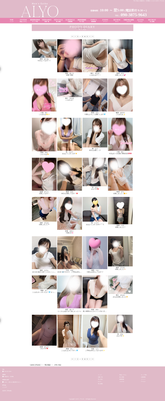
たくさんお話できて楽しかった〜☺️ (69, 311)
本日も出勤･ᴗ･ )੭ (95, 150)
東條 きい (44, 290)
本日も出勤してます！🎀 (69, 193)
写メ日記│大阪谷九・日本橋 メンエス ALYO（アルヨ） (149, 1)
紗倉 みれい (69, 231)
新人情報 (121, 377)
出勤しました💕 (120, 75)
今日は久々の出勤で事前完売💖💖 (120, 153)
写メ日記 (100, 379)
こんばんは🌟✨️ (44, 114)
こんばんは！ (69, 100)
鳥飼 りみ (120, 225)
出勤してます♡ (44, 193)
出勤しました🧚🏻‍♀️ (44, 224)
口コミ (99, 381)
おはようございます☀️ (69, 153)
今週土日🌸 (69, 233)
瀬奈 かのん (44, 270)
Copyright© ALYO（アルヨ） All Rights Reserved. (82, 399)
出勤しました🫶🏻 (120, 269)
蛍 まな (95, 187)
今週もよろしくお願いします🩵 (94, 114)
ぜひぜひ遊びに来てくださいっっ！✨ (44, 272)
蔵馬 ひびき (120, 267)
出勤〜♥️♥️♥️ (69, 75)
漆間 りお (95, 270)
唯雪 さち (120, 73)
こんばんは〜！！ (95, 75)
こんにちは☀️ (44, 154)
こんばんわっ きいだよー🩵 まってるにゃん (46, 292)
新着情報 (121, 379)
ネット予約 (144, 374)
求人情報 (100, 383)
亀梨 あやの (120, 112)
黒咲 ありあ (44, 59)
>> (92, 36)
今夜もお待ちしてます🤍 (95, 272)
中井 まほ (69, 270)
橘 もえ (95, 148)
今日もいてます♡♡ (44, 60)
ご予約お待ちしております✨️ (95, 350)
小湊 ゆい (44, 112)
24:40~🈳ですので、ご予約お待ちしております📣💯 (74, 272)
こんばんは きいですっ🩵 (69, 350)
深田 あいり (69, 73)
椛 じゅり (69, 152)
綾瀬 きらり (44, 192)
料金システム (122, 374)
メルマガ (121, 381)
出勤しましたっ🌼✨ (120, 193)
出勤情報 (143, 377)
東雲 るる (69, 192)
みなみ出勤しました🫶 (120, 297)
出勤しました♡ (120, 227)
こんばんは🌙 (120, 114)
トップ (99, 374)
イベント (143, 379)
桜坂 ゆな (44, 152)
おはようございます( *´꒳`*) (95, 224)
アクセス (143, 381)
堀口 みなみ (94, 73)
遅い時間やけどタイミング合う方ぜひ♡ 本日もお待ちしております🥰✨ (107, 311)
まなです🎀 (95, 189)
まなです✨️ (120, 336)
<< (72, 36)
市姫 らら (95, 349)
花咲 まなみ (44, 223)
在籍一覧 (100, 377)
